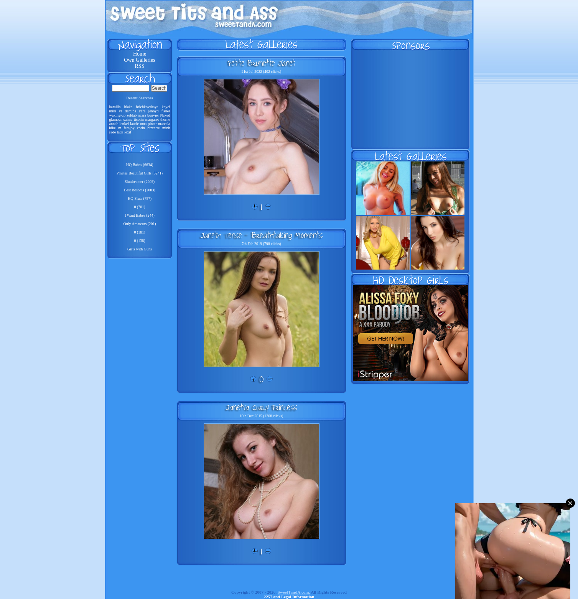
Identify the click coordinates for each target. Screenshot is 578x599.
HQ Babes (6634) (139, 165)
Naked (165, 115)
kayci (166, 107)
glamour (115, 119)
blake (128, 107)
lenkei (124, 124)
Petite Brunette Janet (261, 62)
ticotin (139, 119)
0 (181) (139, 232)
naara (142, 115)
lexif (127, 132)
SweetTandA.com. (294, 592)
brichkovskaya (147, 107)
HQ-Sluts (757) (139, 198)
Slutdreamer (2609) (140, 181)
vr (120, 111)
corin (141, 128)
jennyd (153, 111)
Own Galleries (139, 60)
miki (112, 111)
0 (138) (139, 241)
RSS (140, 66)
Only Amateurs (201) (140, 224)
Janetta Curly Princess (261, 407)
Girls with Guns (139, 249)
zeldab (132, 115)
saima (128, 119)
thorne (165, 119)
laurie (134, 124)
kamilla (115, 107)
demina (130, 111)
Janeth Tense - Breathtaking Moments (261, 235)
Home (139, 54)
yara (142, 111)
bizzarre (153, 128)
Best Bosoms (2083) (139, 190)
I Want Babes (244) (140, 215)
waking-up (117, 115)
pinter (152, 124)
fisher (165, 111)
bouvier (153, 115)
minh (166, 128)
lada (120, 132)
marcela (164, 124)
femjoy (129, 128)
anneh (114, 124)
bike (112, 128)
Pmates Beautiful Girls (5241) (140, 173)
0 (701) (139, 207)
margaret (152, 119)
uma (143, 124)
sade (112, 132)
